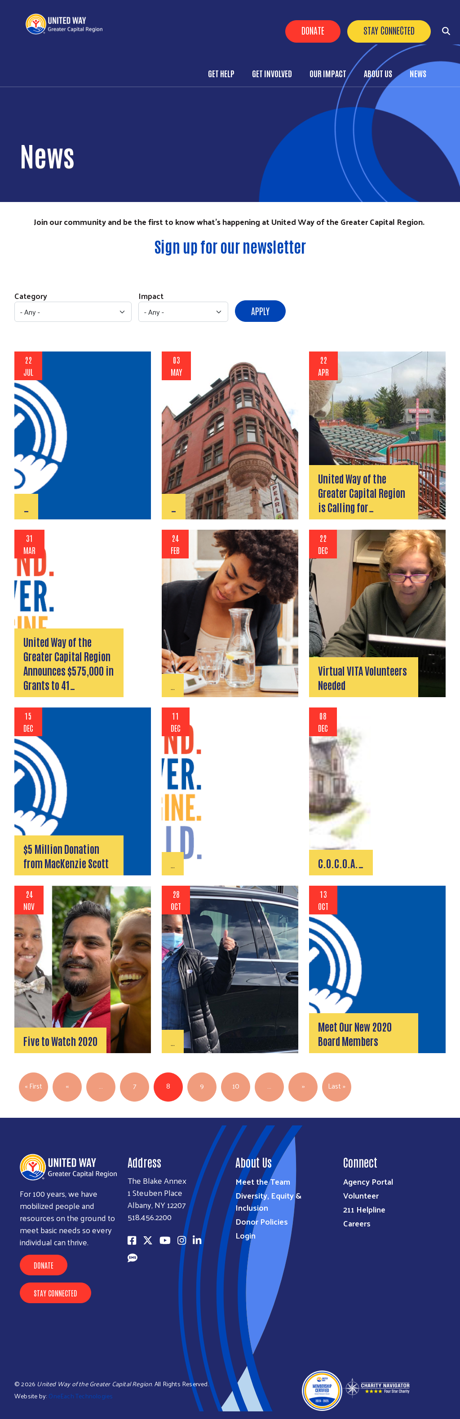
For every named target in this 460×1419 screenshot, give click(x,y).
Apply (260, 310)
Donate (312, 30)
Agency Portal (368, 1181)
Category (30, 296)
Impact (151, 296)
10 (235, 1085)
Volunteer (361, 1195)
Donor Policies (261, 1221)
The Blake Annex (157, 1180)
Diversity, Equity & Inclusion (268, 1201)
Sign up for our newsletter (230, 246)
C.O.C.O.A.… (341, 863)
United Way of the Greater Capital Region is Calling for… (361, 492)
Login (245, 1235)
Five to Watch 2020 (60, 1040)
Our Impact (328, 73)
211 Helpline (364, 1209)
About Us (378, 73)
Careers (357, 1223)
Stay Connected (389, 30)
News (418, 73)
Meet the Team (262, 1181)
